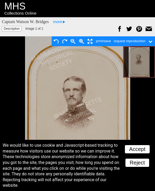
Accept (137, 149)
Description (12, 29)
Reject (137, 163)
